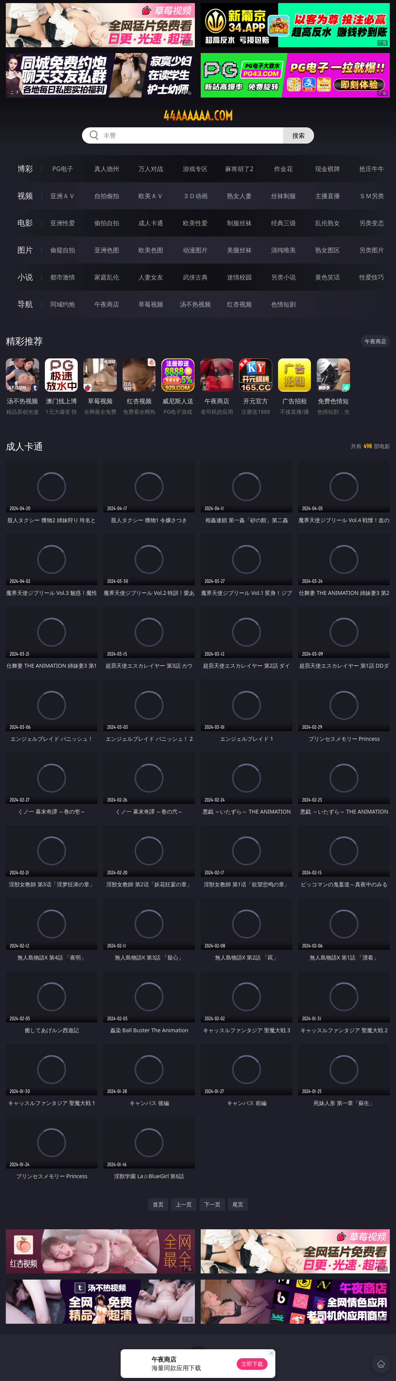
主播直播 (327, 196)
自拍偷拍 (106, 196)
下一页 (212, 1204)
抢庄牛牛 (371, 168)
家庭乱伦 (106, 277)
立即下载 (252, 1363)
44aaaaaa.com (198, 115)
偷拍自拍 (106, 223)
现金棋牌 (327, 168)
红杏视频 (239, 304)
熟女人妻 (239, 196)
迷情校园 (239, 277)
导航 (25, 304)
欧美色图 (150, 250)
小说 (25, 277)
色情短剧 (283, 304)
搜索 (298, 135)
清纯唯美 (283, 250)
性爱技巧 (371, 277)
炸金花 (283, 168)
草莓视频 (150, 304)
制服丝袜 (239, 223)
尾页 (237, 1204)
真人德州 (106, 168)
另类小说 (283, 277)
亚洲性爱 (62, 223)
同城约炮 (62, 304)
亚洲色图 (106, 250)
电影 (25, 223)
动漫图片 (195, 250)
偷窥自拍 (62, 250)
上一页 (184, 1204)
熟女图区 (327, 250)
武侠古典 (195, 277)
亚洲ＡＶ (62, 196)
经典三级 (283, 223)
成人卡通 (150, 223)
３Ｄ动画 (195, 196)
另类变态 (371, 223)
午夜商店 (106, 304)
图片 (25, 250)
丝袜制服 (283, 196)
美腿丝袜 (239, 250)
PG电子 (62, 168)
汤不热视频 (195, 304)
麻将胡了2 (239, 168)
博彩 (25, 168)
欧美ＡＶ (150, 196)
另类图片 (371, 250)
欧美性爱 (195, 223)
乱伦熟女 (327, 223)
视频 (25, 195)
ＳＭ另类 (371, 196)
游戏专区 (195, 168)
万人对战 (150, 168)
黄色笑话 (327, 277)
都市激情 (62, 277)
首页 (158, 1204)
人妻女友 (150, 277)
